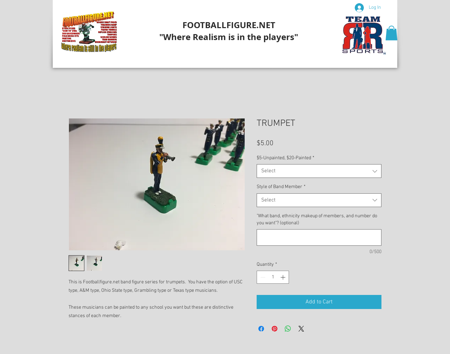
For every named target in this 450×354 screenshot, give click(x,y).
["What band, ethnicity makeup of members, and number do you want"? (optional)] (319, 237)
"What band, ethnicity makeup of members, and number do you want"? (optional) (317, 219)
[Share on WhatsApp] (288, 328)
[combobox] (319, 171)
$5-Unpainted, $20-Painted (285, 158)
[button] (391, 33)
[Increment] (283, 277)
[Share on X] (301, 328)
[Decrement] (262, 277)
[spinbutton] (272, 277)
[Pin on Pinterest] (274, 328)
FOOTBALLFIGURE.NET (228, 25)
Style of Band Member (281, 187)
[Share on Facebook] (261, 328)
